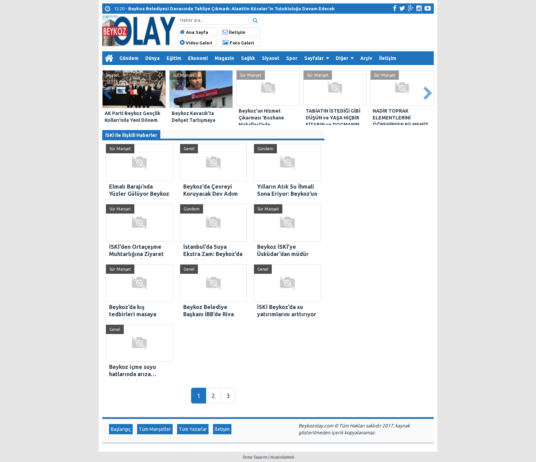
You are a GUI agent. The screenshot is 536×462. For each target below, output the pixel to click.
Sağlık (248, 58)
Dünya (152, 58)
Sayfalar (314, 58)
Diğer (342, 58)
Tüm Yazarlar (193, 429)
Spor (291, 58)
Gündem (128, 58)
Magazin (224, 58)
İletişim (234, 32)
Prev (107, 92)
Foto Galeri (238, 42)
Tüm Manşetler (155, 429)
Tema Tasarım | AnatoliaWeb (268, 457)
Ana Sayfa (194, 32)
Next (428, 92)
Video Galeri (196, 42)
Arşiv (366, 58)
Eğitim (173, 58)
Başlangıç (121, 429)
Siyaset (270, 58)
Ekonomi (198, 58)
